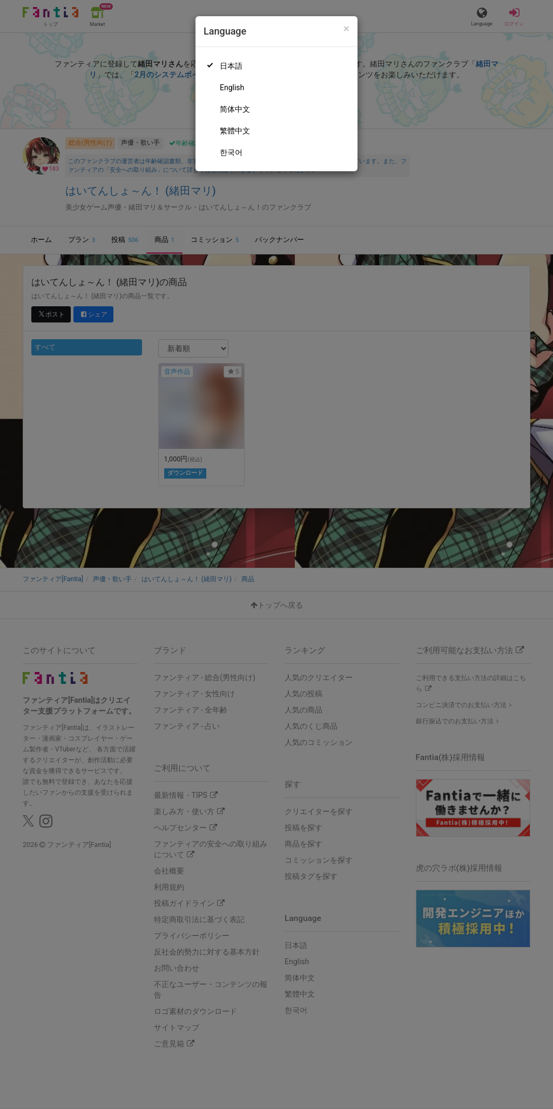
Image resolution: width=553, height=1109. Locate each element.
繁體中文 (235, 130)
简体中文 (235, 109)
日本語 (231, 66)
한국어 (231, 152)
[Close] (346, 29)
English (232, 87)
